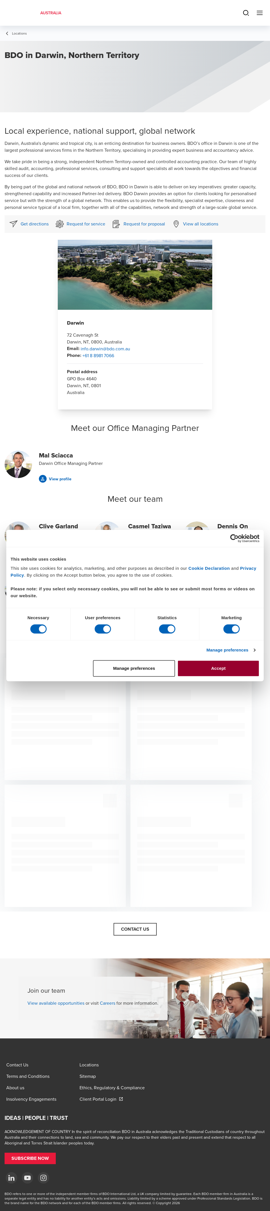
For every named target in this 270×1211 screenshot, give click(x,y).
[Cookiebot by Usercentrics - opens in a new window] (234, 538)
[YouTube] (27, 1178)
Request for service (86, 224)
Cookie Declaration (209, 568)
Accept (218, 668)
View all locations (200, 224)
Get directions (35, 224)
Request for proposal (144, 224)
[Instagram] (43, 1178)
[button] (55, 479)
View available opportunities (55, 1003)
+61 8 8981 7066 (98, 355)
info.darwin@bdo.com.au (105, 348)
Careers (107, 1003)
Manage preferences (228, 650)
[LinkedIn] (11, 1178)
